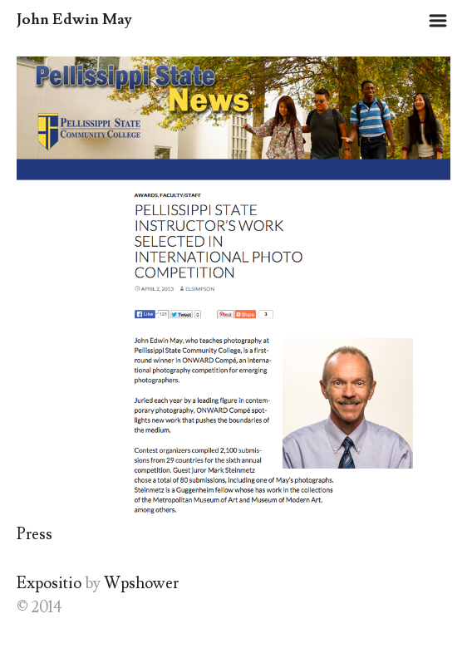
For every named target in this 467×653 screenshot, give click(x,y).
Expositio (49, 583)
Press (34, 534)
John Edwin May (74, 19)
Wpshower (141, 583)
